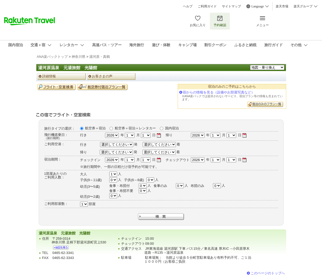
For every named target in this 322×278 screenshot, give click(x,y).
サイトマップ (231, 6)
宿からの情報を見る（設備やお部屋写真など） (219, 92)
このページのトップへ (268, 273)
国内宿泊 (172, 128)
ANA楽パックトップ (52, 57)
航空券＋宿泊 (95, 128)
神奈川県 (78, 57)
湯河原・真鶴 (99, 57)
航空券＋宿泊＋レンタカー (135, 128)
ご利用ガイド (207, 6)
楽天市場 (282, 6)
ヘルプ (187, 6)
